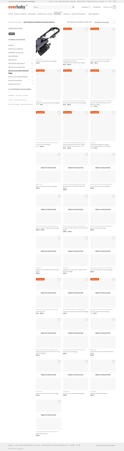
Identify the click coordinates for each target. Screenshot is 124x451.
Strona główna (14, 22)
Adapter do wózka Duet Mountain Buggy (47, 103)
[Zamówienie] (105, 22)
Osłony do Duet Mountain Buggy (99, 61)
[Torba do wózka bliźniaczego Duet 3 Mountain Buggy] (103, 84)
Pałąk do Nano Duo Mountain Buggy (73, 393)
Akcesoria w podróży (15, 80)
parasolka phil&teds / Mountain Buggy (101, 270)
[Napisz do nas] (114, 1)
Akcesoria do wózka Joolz (16, 67)
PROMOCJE (66, 14)
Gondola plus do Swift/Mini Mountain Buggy (74, 187)
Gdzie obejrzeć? (94, 14)
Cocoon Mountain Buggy (43, 144)
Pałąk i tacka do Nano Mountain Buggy (47, 393)
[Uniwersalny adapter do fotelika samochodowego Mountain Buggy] (103, 126)
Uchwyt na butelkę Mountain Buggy (46, 61)
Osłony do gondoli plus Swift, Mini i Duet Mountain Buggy (48, 352)
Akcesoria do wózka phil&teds (18, 77)
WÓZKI (10, 14)
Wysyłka (73, 1)
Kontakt (101, 1)
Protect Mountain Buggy (70, 351)
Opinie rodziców (81, 1)
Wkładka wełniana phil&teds (98, 393)
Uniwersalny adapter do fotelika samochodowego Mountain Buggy (100, 145)
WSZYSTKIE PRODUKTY (79, 14)
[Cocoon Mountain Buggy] (48, 126)
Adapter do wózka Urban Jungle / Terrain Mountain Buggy (75, 270)
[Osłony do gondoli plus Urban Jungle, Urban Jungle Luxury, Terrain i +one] (75, 126)
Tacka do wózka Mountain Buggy (99, 311)
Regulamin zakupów (64, 1)
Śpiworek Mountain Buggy (98, 228)
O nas (55, 1)
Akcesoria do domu (14, 84)
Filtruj (12, 33)
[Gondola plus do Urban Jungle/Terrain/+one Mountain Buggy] (75, 42)
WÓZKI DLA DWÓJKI (20, 14)
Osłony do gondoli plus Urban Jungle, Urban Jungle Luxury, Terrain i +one (74, 145)
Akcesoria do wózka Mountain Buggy (18, 72)
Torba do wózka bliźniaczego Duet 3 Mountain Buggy (100, 103)
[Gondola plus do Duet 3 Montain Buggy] (75, 84)
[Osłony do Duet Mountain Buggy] (103, 42)
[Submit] (73, 7)
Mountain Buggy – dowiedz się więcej (20, 104)
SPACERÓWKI (32, 14)
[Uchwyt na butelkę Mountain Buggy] (48, 42)
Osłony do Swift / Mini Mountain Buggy (47, 228)
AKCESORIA (58, 14)
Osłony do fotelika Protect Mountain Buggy (75, 311)
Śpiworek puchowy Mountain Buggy (46, 186)
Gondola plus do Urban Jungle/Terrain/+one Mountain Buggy (74, 61)
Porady (51, 1)
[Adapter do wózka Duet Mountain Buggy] (48, 84)
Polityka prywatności (92, 1)
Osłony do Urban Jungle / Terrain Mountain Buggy (75, 228)
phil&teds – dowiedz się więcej (18, 95)
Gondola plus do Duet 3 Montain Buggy (74, 103)
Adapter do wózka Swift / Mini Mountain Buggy (47, 270)
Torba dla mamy (40, 311)
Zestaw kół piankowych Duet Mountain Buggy (101, 352)
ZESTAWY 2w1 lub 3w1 (45, 14)
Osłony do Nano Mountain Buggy (100, 186)
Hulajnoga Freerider (42, 433)
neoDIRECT (20, 448)
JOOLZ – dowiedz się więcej (17, 100)
